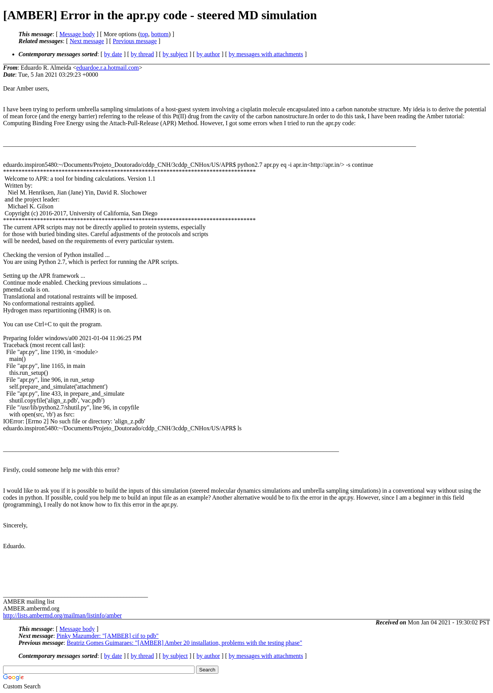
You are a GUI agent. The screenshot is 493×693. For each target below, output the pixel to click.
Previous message (135, 41)
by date (113, 54)
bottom (159, 34)
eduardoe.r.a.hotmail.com (107, 67)
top (144, 34)
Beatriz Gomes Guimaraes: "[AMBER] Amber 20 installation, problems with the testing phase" (184, 642)
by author (208, 54)
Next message (87, 41)
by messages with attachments (266, 54)
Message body (77, 34)
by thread (142, 54)
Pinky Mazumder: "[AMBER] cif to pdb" (108, 636)
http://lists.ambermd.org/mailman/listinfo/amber (62, 615)
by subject (175, 54)
